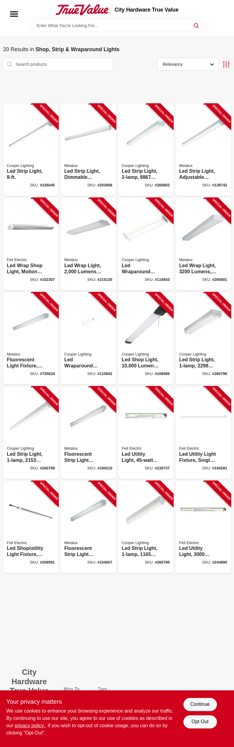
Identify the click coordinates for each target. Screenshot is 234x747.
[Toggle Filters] (226, 64)
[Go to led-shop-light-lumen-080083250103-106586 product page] (146, 338)
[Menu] (14, 14)
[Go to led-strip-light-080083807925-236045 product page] (31, 150)
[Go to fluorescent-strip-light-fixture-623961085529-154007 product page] (88, 527)
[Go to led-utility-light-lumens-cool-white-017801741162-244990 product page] (203, 527)
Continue (200, 704)
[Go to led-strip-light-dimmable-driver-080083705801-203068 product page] (88, 150)
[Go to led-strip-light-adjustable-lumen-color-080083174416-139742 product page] (203, 150)
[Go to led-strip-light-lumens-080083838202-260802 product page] (146, 150)
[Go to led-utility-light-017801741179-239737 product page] (146, 433)
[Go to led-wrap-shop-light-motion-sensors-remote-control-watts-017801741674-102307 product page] (31, 244)
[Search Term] (117, 25)
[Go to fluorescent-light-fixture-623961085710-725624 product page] (31, 338)
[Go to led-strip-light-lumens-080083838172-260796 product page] (203, 338)
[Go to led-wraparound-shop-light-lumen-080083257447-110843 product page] (146, 244)
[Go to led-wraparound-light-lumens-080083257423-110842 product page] (88, 338)
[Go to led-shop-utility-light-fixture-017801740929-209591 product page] (31, 527)
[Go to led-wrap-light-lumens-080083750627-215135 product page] (88, 244)
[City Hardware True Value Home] (82, 9)
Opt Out (199, 721)
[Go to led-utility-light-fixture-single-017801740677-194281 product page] (203, 433)
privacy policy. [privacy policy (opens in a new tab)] (30, 725)
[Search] (196, 25)
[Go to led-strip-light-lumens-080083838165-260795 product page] (146, 527)
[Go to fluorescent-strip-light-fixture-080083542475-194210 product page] (88, 433)
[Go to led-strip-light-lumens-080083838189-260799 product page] (31, 433)
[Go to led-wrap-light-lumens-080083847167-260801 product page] (203, 244)
